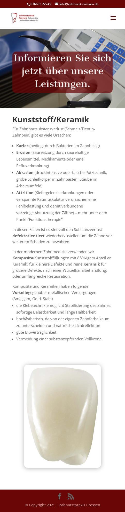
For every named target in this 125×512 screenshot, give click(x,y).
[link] (25, 17)
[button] (113, 21)
